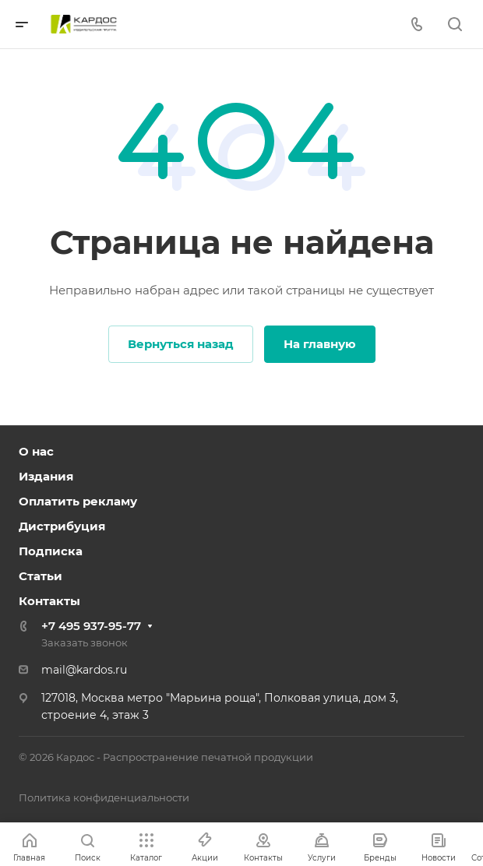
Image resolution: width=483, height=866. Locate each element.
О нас (36, 451)
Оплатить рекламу (78, 501)
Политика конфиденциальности (104, 797)
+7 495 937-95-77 (91, 625)
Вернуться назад (181, 343)
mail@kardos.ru (84, 670)
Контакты (49, 600)
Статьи (40, 576)
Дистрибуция (62, 526)
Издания (46, 476)
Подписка (51, 551)
